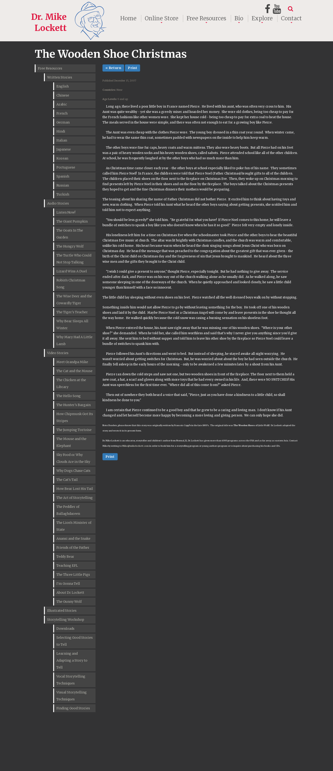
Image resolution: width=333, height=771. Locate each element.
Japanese (63, 149)
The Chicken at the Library (71, 383)
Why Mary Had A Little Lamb (74, 340)
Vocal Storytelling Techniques (70, 679)
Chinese (62, 95)
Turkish (62, 194)
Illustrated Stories (62, 610)
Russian (62, 185)
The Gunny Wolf (69, 601)
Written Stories (59, 77)
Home (128, 18)
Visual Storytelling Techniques (71, 695)
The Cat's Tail (67, 480)
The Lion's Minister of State (73, 526)
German (63, 122)
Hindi (60, 131)
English (62, 86)
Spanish (62, 176)
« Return (113, 68)
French (62, 113)
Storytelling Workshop (65, 619)
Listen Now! (65, 212)
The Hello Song (68, 396)
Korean (62, 158)
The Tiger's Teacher (72, 312)
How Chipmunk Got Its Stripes (74, 417)
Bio (238, 18)
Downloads (65, 628)
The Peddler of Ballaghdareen (68, 510)
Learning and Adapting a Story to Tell (71, 660)
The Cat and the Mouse (74, 371)
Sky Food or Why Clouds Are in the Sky (73, 458)
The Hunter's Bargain (73, 405)
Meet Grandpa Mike (72, 362)
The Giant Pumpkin (72, 221)
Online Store (161, 18)
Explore (262, 18)
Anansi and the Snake (73, 538)
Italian (61, 140)
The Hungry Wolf (69, 246)
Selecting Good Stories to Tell (74, 641)
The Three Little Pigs (73, 574)
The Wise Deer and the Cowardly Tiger (74, 299)
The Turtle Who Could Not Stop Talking (73, 258)
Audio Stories (58, 203)
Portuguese (65, 167)
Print (132, 68)
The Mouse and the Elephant (71, 442)
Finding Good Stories (73, 708)
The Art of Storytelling (74, 498)
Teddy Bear (65, 556)
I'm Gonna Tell (68, 583)
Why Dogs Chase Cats (73, 471)
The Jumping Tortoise (74, 430)
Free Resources (206, 18)
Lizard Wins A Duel (71, 271)
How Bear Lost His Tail (74, 489)
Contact (291, 18)
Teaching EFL (67, 565)
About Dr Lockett (70, 592)
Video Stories (57, 353)
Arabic (61, 104)
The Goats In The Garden (69, 233)
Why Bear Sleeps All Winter (72, 324)
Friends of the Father (72, 547)
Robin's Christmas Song (70, 283)
